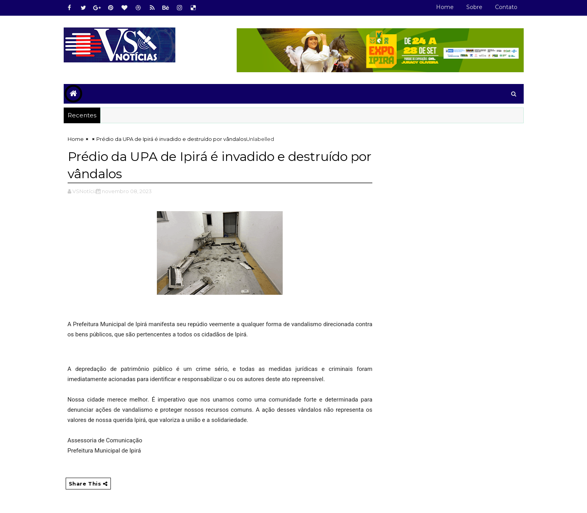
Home (445, 7)
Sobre (474, 7)
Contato (506, 7)
